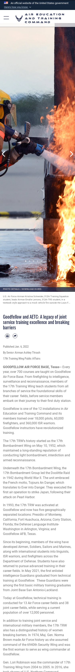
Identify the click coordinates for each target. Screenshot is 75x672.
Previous (4, 154)
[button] (18, 7)
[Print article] (7, 336)
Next (71, 154)
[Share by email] (15, 336)
